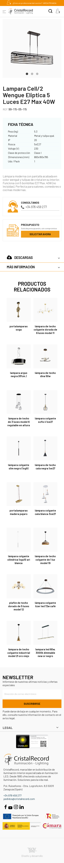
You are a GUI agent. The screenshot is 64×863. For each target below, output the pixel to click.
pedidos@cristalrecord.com (19, 798)
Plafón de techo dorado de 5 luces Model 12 (18, 606)
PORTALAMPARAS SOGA (19, 328)
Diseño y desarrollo (32, 852)
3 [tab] (37, 73)
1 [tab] (27, 73)
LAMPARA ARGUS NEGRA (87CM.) (18, 374)
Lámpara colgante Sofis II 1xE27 (45, 420)
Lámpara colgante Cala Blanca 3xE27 (45, 512)
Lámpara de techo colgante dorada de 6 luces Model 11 (45, 330)
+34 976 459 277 (34, 207)
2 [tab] (32, 73)
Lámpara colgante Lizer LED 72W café (45, 604)
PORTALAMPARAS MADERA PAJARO (19, 512)
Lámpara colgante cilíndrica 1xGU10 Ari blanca (18, 560)
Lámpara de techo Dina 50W (45, 374)
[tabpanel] (32, 48)
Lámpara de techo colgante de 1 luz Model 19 (45, 560)
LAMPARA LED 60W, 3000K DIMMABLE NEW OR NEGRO (45, 653)
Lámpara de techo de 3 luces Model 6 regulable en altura (18, 422)
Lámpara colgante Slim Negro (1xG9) (18, 466)
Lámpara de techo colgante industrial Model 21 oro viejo (18, 653)
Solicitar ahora (40, 234)
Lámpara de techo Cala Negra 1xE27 (45, 466)
